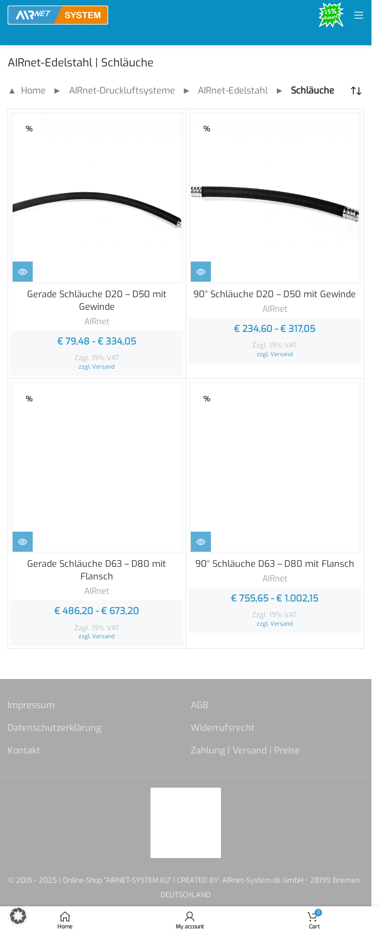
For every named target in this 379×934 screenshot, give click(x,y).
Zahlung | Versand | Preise (245, 750)
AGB (199, 705)
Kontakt (24, 750)
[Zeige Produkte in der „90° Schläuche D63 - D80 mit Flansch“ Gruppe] (201, 542)
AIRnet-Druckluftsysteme (122, 90)
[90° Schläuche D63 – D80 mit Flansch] (275, 467)
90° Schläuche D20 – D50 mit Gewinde (274, 294)
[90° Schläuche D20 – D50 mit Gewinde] (275, 198)
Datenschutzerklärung (54, 728)
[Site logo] (58, 15)
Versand (103, 367)
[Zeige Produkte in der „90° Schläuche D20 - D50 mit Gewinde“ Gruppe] (201, 272)
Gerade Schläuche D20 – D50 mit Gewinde (97, 300)
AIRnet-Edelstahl (233, 90)
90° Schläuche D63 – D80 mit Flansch (274, 564)
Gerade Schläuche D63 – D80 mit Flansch (97, 570)
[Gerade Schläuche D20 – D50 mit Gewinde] (97, 198)
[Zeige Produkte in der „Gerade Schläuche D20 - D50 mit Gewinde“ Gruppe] (23, 272)
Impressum (31, 705)
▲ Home (27, 90)
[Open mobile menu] (359, 15)
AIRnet (97, 321)
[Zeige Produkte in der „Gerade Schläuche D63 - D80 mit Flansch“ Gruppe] (23, 542)
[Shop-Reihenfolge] (356, 91)
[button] (18, 916)
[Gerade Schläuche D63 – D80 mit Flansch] (97, 467)
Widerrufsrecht (223, 728)
